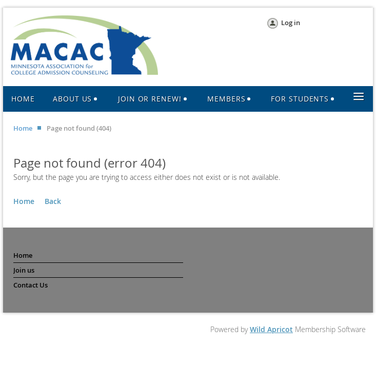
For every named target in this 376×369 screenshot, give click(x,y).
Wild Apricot (271, 329)
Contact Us (30, 285)
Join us (23, 270)
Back (53, 201)
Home (22, 128)
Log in (290, 22)
